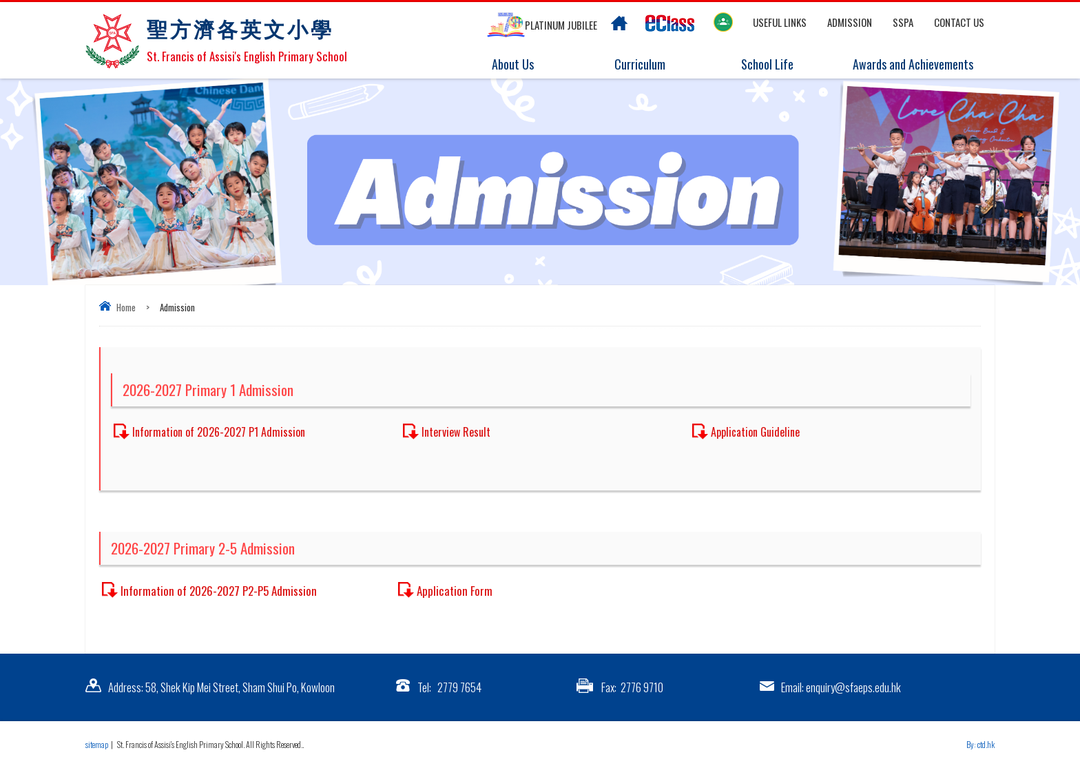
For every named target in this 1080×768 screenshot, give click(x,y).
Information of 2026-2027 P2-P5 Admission (219, 590)
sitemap (96, 744)
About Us (521, 65)
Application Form (454, 590)
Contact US (959, 22)
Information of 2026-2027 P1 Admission (218, 432)
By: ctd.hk (980, 744)
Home (126, 307)
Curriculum (648, 65)
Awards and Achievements (910, 65)
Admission (849, 22)
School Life (775, 65)
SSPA (903, 22)
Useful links (780, 22)
